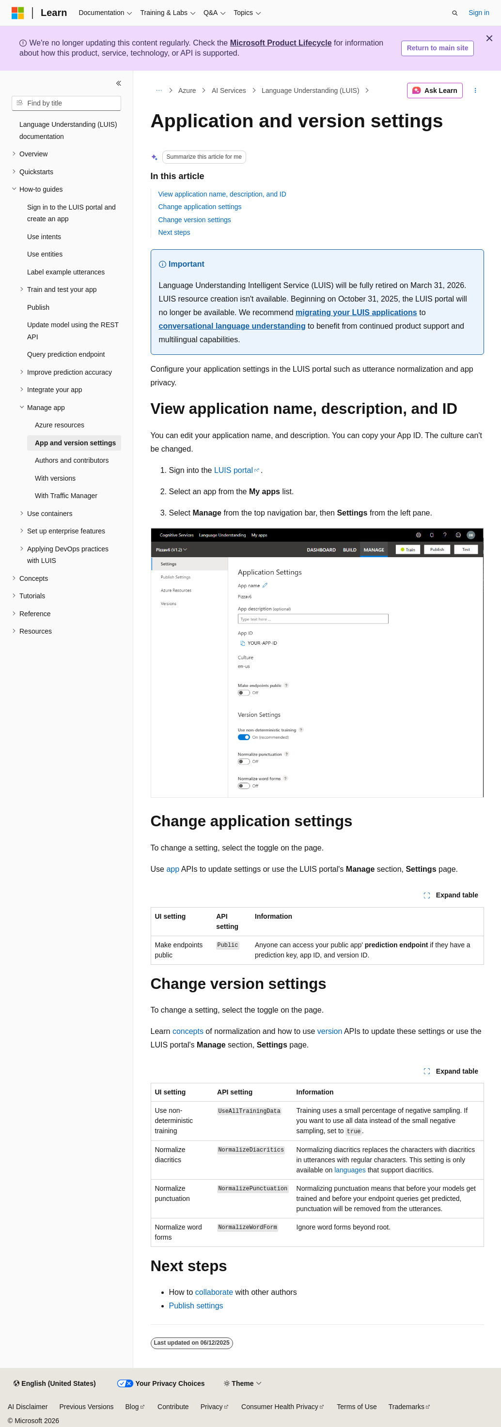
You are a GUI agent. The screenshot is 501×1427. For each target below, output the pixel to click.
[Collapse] (119, 83)
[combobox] (66, 103)
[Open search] (455, 13)
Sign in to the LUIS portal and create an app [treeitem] (71, 213)
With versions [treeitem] (55, 478)
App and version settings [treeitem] (75, 443)
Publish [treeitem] (38, 307)
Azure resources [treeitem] (59, 425)
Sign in (479, 12)
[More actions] (475, 90)
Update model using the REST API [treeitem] (73, 331)
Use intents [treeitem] (44, 237)
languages (350, 1170)
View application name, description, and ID (222, 194)
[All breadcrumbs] (159, 90)
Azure (187, 90)
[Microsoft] (18, 13)
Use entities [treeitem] (45, 254)
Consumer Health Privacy (279, 1407)
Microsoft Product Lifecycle (281, 43)
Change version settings (194, 220)
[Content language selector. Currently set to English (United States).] (54, 1384)
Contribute (173, 1407)
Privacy (212, 1407)
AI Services (229, 90)
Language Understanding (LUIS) (311, 90)
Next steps (174, 232)
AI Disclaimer (27, 1407)
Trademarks (406, 1407)
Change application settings (200, 207)
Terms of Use (356, 1407)
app (172, 869)
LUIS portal (233, 470)
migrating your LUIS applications (356, 312)
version (330, 1031)
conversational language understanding (232, 326)
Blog (132, 1407)
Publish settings (196, 1306)
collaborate (214, 1292)
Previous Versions (86, 1407)
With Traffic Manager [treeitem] (66, 496)
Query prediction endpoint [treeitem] (66, 354)
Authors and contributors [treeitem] (72, 460)
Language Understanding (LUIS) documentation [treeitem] (68, 130)
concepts (188, 1031)
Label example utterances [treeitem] (66, 272)
